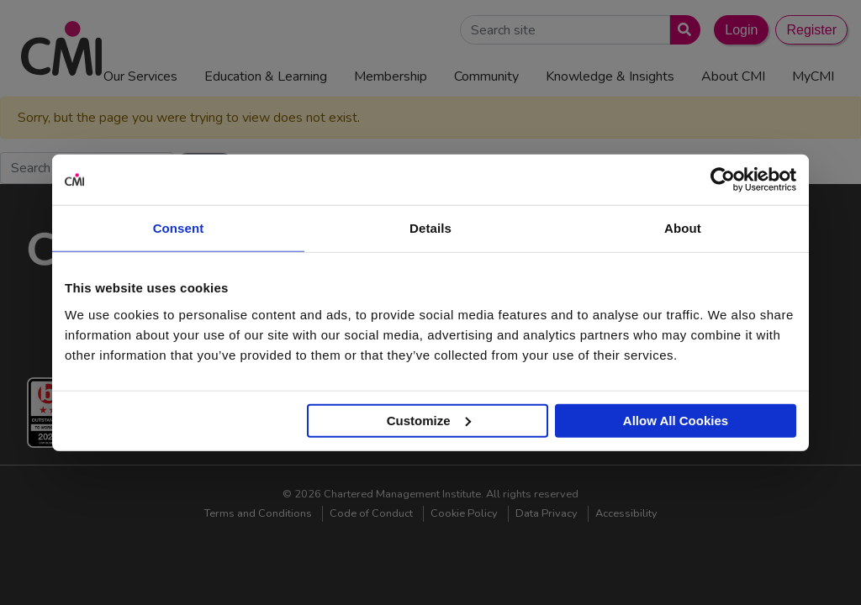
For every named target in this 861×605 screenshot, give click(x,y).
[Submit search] (681, 30)
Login (741, 30)
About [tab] (682, 228)
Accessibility (626, 513)
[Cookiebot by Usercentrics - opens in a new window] (722, 179)
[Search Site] (565, 30)
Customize (429, 420)
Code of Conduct (371, 513)
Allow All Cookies (675, 420)
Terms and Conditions (258, 513)
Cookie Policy (464, 513)
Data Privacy (546, 513)
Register (811, 30)
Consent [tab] (178, 228)
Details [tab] (430, 228)
